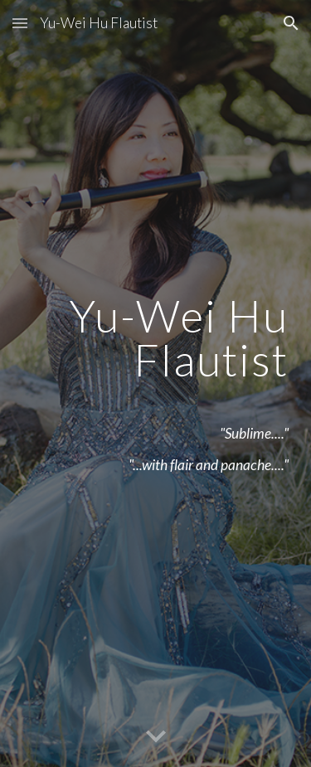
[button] (20, 23)
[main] (156, 384)
